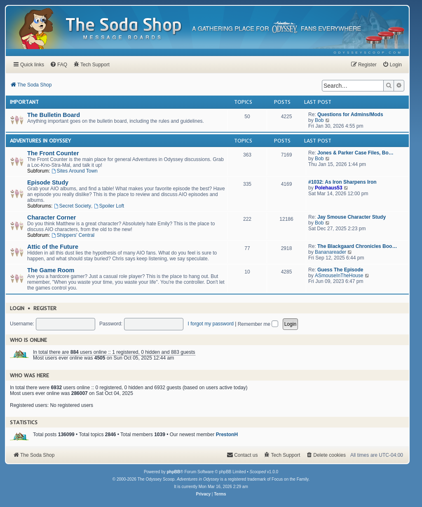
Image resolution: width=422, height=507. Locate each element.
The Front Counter (53, 153)
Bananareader (330, 252)
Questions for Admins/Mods (350, 114)
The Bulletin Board (53, 115)
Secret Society (72, 206)
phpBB (173, 472)
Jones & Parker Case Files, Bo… (355, 153)
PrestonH (227, 434)
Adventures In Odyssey (40, 140)
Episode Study (47, 182)
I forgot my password (210, 324)
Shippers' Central (73, 235)
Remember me (258, 324)
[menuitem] (368, 52)
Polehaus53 (328, 188)
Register (44, 308)
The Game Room (50, 270)
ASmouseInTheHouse (339, 275)
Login (17, 308)
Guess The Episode (340, 270)
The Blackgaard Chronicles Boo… (357, 246)
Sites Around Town (75, 171)
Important (24, 101)
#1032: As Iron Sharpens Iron (342, 182)
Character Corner (51, 217)
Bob (319, 120)
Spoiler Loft (109, 206)
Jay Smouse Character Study (351, 217)
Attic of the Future (52, 246)
